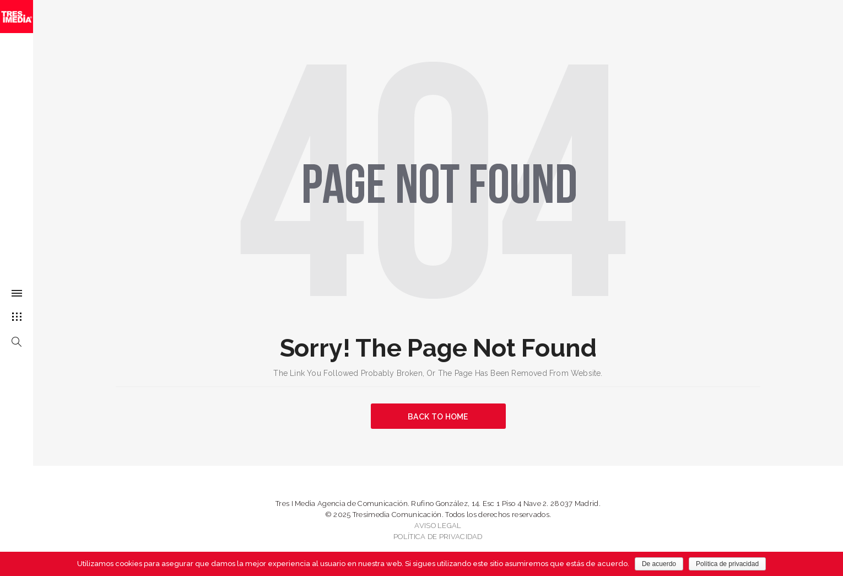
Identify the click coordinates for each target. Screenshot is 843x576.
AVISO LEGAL (437, 525)
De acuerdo (659, 564)
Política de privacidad (727, 564)
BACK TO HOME (438, 416)
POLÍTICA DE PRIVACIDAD (438, 536)
